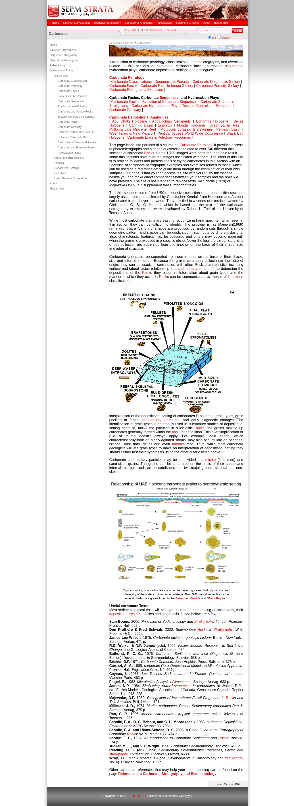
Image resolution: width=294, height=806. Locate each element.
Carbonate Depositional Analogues (139, 117)
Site (213, 37)
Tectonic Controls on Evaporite (76, 116)
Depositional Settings (67, 168)
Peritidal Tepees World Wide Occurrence (189, 133)
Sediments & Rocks (61, 70)
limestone (235, 277)
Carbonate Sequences (71, 101)
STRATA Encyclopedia (63, 50)
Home (53, 44)
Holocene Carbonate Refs (73, 137)
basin (176, 432)
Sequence (168, 98)
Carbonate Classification (72, 80)
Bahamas (182, 598)
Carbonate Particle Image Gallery (166, 85)
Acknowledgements (69, 152)
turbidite (178, 444)
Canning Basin (141, 125)
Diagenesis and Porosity (72, 96)
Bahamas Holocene (212, 121)
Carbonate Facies (68, 91)
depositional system (125, 614)
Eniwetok (166, 125)
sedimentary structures (196, 269)
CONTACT (171, 30)
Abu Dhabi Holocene (129, 121)
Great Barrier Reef (224, 125)
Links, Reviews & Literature (70, 178)
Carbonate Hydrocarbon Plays (155, 106)
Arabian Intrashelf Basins (73, 106)
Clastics (59, 163)
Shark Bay (214, 598)
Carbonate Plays (68, 121)
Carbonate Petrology (70, 85)
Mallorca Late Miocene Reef (132, 129)
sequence (232, 66)
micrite (210, 460)
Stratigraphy (203, 621)
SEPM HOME (130, 30)
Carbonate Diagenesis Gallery (216, 81)
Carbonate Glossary (70, 127)
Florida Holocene (191, 125)
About (53, 183)
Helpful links (57, 188)
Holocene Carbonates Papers (75, 132)
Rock (148, 153)
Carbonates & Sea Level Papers (77, 142)
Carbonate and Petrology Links (76, 147)
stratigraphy (118, 754)
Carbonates (61, 75)
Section (225, 37)
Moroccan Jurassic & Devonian (186, 129)
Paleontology (57, 65)
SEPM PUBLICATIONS (151, 30)
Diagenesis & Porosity (172, 81)
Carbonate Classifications (131, 81)
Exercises (60, 173)
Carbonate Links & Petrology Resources (159, 137)
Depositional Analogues (64, 60)
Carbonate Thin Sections (69, 157)
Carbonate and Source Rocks (75, 111)
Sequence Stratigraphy (63, 55)
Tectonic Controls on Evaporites (207, 106)
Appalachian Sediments (171, 121)
